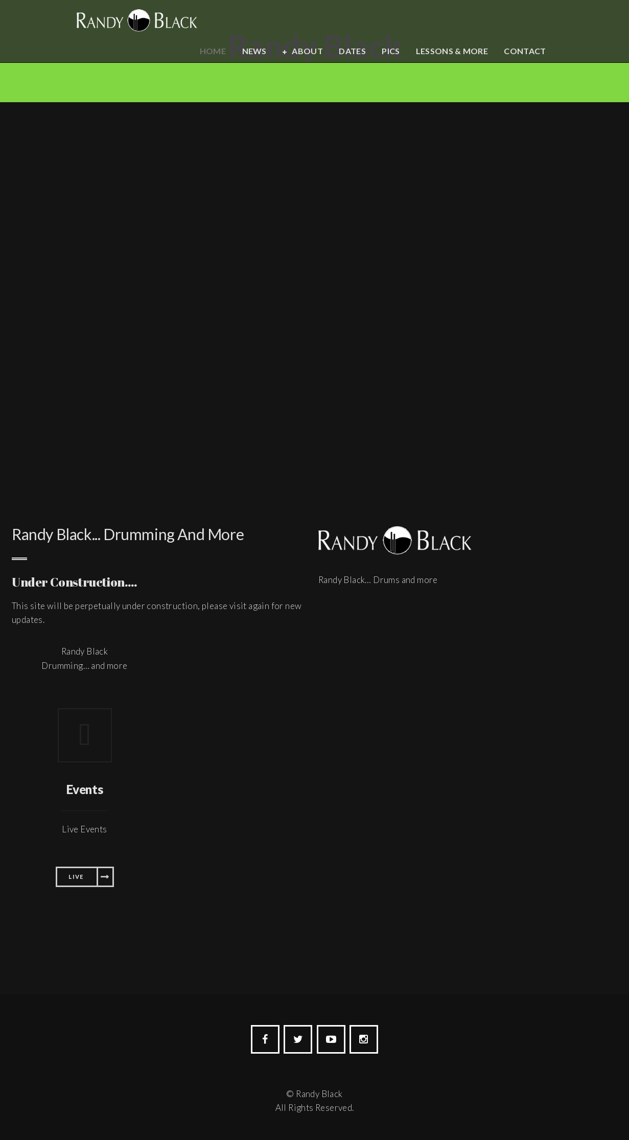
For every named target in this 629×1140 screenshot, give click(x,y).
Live (75, 876)
